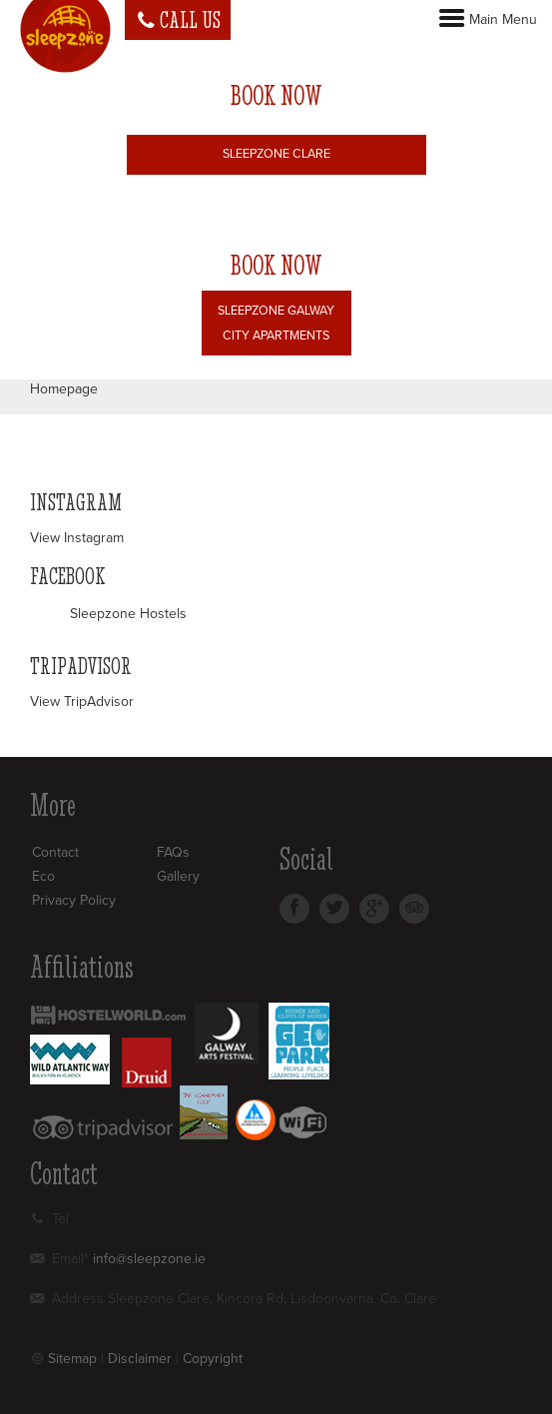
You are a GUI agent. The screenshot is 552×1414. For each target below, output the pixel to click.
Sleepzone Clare (276, 154)
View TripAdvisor (82, 701)
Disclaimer (140, 1358)
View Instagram (77, 537)
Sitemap (72, 1358)
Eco (43, 876)
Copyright (213, 1358)
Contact (55, 852)
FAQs (173, 852)
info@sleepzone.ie (149, 1258)
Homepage (64, 388)
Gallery (178, 876)
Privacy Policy (74, 900)
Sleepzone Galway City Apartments (276, 323)
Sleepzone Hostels (128, 613)
